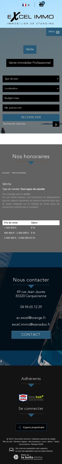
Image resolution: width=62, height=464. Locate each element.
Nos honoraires (35, 441)
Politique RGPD (37, 444)
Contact (31, 335)
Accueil (5, 172)
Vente (30, 49)
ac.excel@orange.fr (31, 318)
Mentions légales (20, 441)
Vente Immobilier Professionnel (30, 62)
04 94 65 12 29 (31, 307)
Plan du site (7, 441)
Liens (44, 441)
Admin (50, 441)
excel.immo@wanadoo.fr (31, 324)
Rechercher (31, 117)
